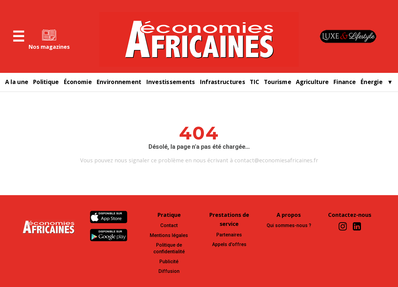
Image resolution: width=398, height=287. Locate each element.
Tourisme (277, 82)
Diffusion (169, 271)
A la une (16, 82)
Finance (344, 82)
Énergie (371, 82)
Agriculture (312, 82)
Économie (78, 82)
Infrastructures (222, 82)
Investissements (170, 82)
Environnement (119, 82)
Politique (46, 82)
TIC (254, 82)
